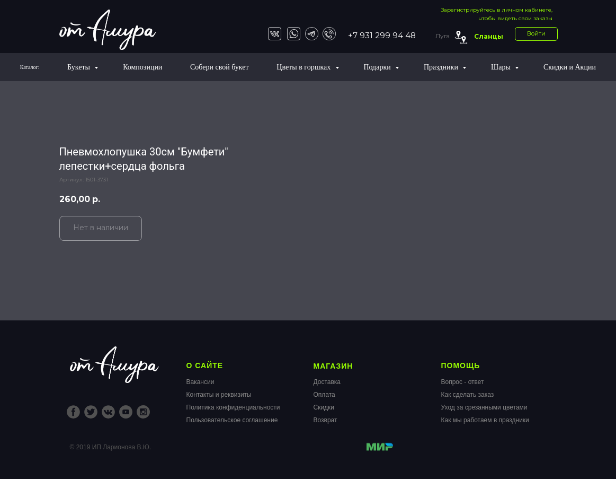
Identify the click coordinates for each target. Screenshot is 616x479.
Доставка (327, 382)
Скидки (324, 407)
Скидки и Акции (569, 67)
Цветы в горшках (304, 67)
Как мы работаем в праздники (485, 420)
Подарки (377, 67)
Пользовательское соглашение (232, 420)
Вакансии (200, 382)
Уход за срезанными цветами (484, 407)
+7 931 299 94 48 (382, 35)
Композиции (142, 67)
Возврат (325, 420)
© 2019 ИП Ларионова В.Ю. (110, 447)
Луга (442, 36)
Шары (501, 67)
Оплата (324, 394)
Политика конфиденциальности (233, 407)
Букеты (79, 67)
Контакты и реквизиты (219, 394)
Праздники (442, 67)
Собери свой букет (219, 67)
